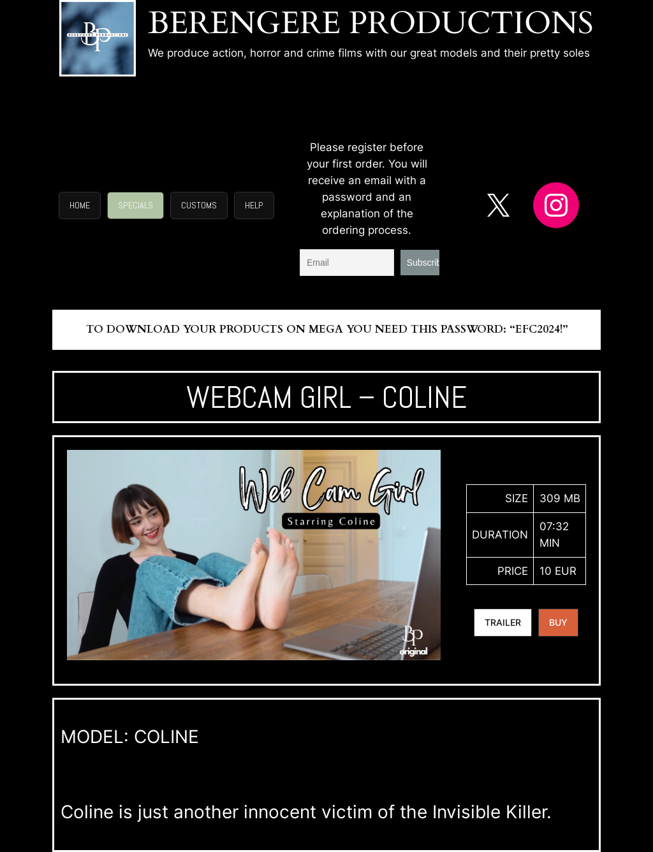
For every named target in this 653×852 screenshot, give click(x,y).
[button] (80, 206)
